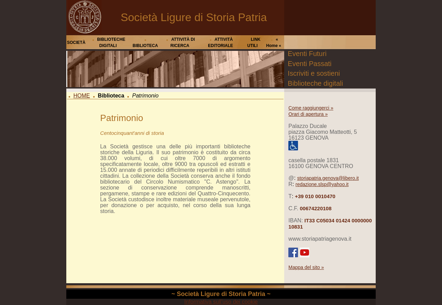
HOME (81, 96)
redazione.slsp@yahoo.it (322, 184)
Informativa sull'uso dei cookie (221, 302)
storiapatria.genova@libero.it (327, 178)
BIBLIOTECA (145, 45)
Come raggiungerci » (310, 108)
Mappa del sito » (306, 267)
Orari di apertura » (308, 114)
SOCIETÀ (76, 42)
